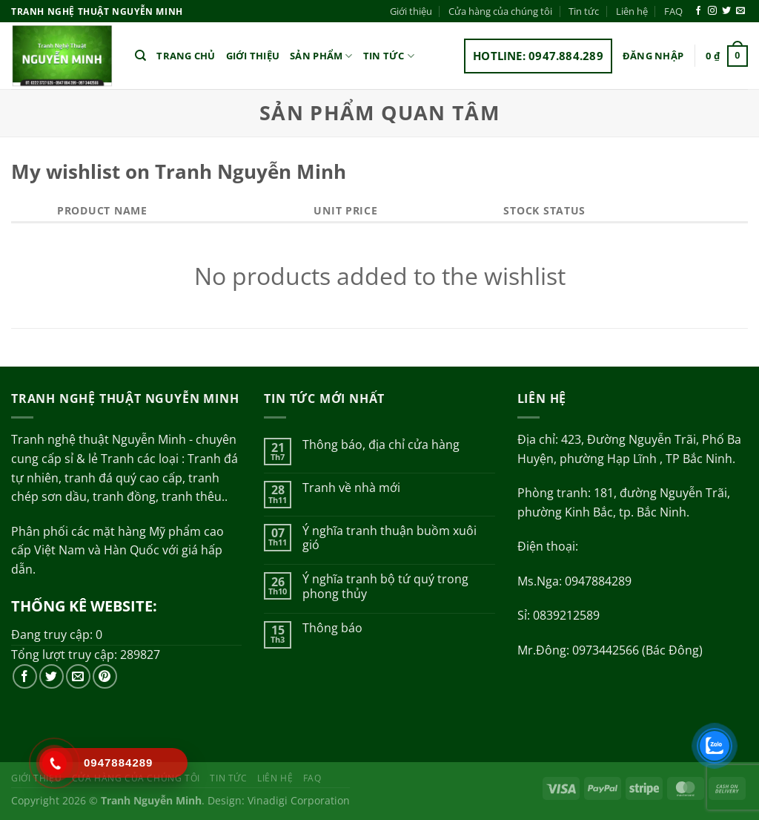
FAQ (673, 11)
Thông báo (332, 628)
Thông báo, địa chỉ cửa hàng (381, 445)
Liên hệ (632, 11)
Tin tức (584, 11)
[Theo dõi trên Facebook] (698, 11)
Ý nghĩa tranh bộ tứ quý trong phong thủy (385, 586)
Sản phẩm (321, 56)
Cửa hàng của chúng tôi (500, 11)
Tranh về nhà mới (351, 488)
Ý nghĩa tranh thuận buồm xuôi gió (389, 538)
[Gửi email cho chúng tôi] (740, 11)
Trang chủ (185, 55)
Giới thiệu (411, 11)
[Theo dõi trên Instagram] (712, 11)
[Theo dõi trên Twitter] (726, 11)
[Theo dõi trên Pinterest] (105, 676)
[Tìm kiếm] (140, 56)
